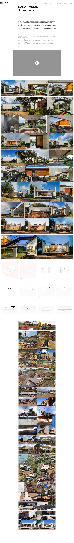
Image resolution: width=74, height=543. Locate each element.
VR (48, 3)
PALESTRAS (61, 3)
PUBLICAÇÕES (56, 3)
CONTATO (70, 3)
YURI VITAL (34, 3)
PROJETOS (38, 3)
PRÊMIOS (65, 3)
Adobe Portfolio (39, 539)
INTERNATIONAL (44, 3)
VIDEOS (51, 3)
